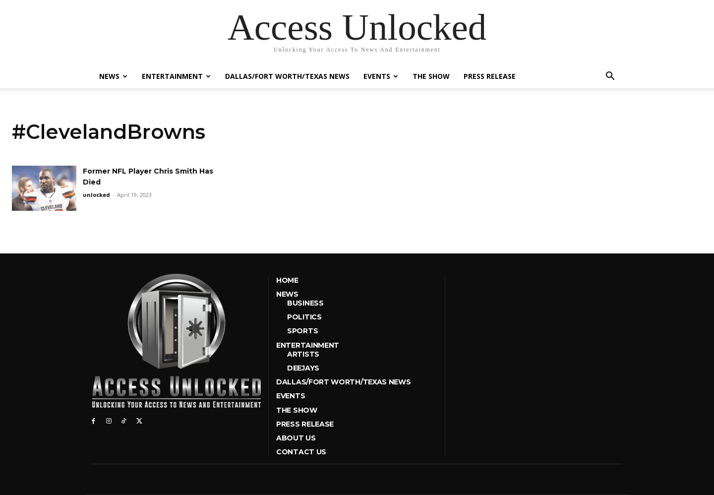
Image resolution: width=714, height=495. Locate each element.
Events (380, 76)
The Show (431, 76)
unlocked (96, 194)
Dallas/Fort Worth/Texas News (287, 76)
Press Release (490, 76)
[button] (610, 77)
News (113, 76)
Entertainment (176, 76)
